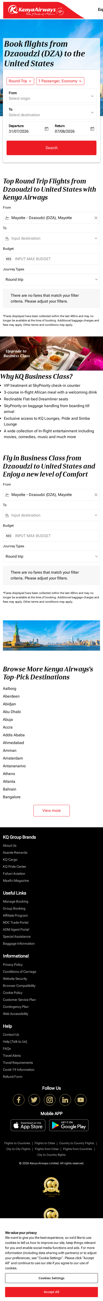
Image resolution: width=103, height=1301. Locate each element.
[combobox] (51, 218)
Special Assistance (17, 936)
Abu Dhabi (12, 711)
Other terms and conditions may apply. (48, 325)
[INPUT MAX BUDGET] (55, 259)
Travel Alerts (12, 1056)
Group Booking (14, 908)
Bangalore (12, 797)
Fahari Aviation (14, 873)
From (13, 93)
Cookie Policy (12, 993)
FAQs (7, 1048)
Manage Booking (15, 901)
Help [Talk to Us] (15, 1041)
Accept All (51, 1292)
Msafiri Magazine (16, 881)
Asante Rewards (15, 852)
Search (52, 147)
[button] (60, 81)
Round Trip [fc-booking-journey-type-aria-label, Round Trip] (18, 81)
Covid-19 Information (18, 1070)
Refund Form (12, 1077)
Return (60, 126)
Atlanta (9, 781)
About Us (9, 845)
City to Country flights (51, 1154)
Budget (8, 249)
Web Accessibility (15, 1014)
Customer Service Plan (19, 1000)
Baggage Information (19, 943)
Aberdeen (11, 696)
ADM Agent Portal (16, 929)
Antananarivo (14, 766)
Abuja (8, 719)
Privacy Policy (13, 964)
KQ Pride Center (14, 866)
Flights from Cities (47, 1149)
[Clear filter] (96, 217)
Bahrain (9, 789)
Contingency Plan (16, 1007)
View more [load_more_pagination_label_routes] (51, 810)
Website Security (15, 979)
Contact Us (11, 1034)
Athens (9, 773)
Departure (16, 126)
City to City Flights (18, 1149)
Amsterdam (13, 758)
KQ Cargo (10, 859)
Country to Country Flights (76, 1143)
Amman (9, 750)
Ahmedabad (13, 742)
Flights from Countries (77, 1149)
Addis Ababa (14, 735)
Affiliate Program (15, 915)
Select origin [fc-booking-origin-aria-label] (19, 98)
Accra (8, 727)
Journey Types (13, 269)
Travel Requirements (18, 1063)
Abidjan (9, 704)
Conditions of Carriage (19, 972)
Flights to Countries (17, 1143)
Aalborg (9, 688)
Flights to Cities (45, 1143)
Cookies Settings (51, 1278)
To (10, 109)
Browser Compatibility (19, 986)
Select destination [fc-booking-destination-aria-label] (24, 115)
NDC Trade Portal (15, 922)
